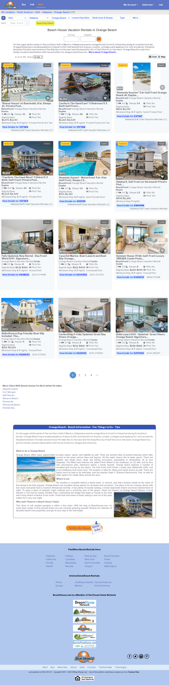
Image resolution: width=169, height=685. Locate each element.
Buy (24, 4)
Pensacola (8, 401)
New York (90, 559)
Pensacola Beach (11, 404)
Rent (41, 4)
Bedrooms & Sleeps (103, 18)
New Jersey (91, 556)
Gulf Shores (9, 395)
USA (37, 12)
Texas (107, 559)
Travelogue (121, 667)
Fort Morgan (9, 392)
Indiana (69, 556)
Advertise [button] (147, 5)
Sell (32, 4)
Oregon (89, 566)
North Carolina (92, 563)
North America (25, 12)
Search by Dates (45, 23)
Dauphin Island (10, 389)
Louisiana (70, 559)
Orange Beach (62, 12)
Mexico (79, 585)
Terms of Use (133, 672)
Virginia (108, 563)
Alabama (47, 12)
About (73, 667)
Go (98, 39)
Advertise (62, 667)
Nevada (69, 566)
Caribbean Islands (84, 582)
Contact (91, 667)
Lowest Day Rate (80, 18)
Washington (110, 566)
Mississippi (70, 563)
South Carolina (111, 556)
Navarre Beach (10, 398)
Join (161, 5)
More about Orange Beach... (102, 52)
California (51, 559)
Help (82, 667)
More (135, 18)
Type (122, 18)
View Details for (15, 127)
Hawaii (49, 566)
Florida (49, 563)
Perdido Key (9, 408)
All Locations (8, 12)
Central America (102, 582)
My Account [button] (130, 5)
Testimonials (105, 667)
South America (102, 585)
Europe (59, 585)
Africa (59, 582)
